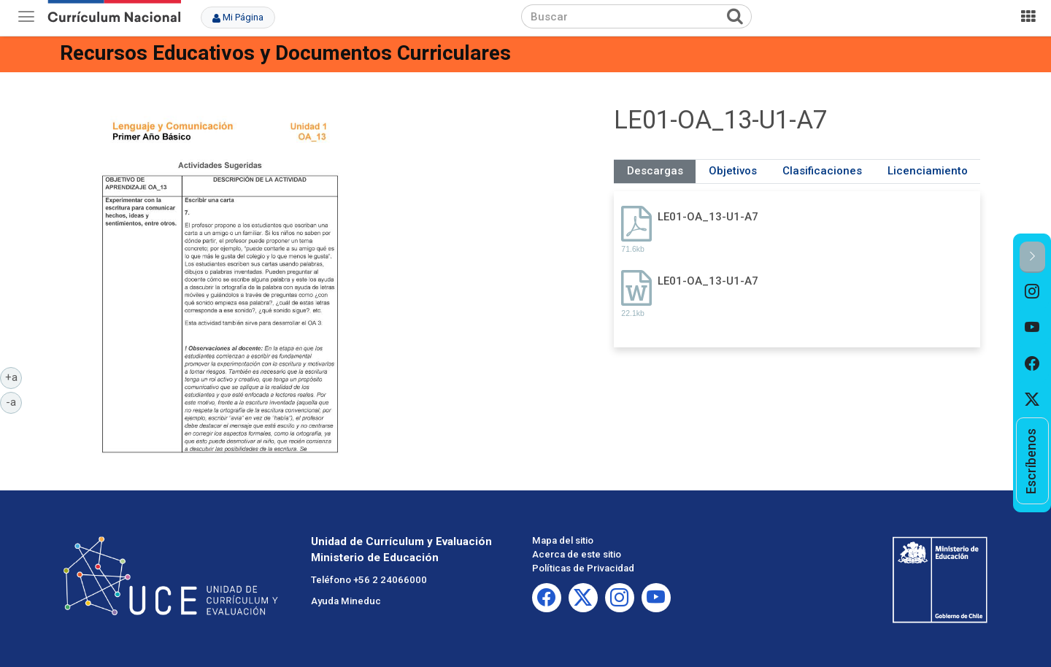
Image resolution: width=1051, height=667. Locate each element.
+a (14, 376)
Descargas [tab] (655, 170)
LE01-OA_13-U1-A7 (708, 216)
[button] (1032, 257)
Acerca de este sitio (576, 554)
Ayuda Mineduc (346, 600)
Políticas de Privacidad (583, 568)
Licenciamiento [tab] (928, 170)
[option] (1032, 291)
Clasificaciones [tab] (822, 170)
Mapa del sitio (562, 540)
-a (14, 401)
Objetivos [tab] (733, 170)
